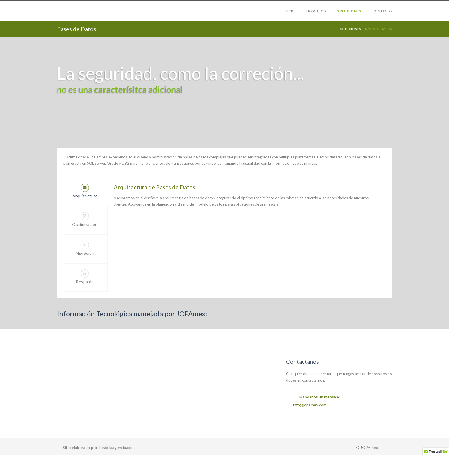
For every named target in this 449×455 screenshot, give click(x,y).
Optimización (85, 219)
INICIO (289, 11)
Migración (85, 248)
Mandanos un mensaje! (319, 396)
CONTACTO (382, 11)
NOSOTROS (316, 11)
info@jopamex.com (309, 404)
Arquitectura (85, 191)
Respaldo (85, 276)
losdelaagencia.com (117, 447)
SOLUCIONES (349, 11)
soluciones (350, 29)
